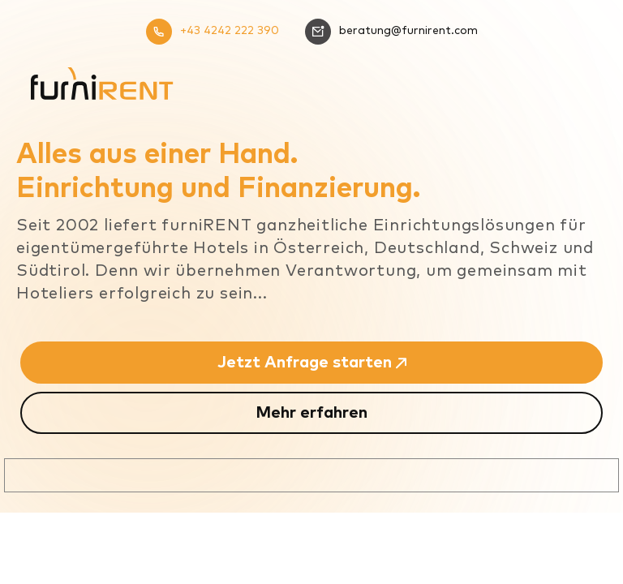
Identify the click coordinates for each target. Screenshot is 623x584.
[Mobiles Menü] (579, 68)
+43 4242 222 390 (212, 32)
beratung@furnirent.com (391, 32)
